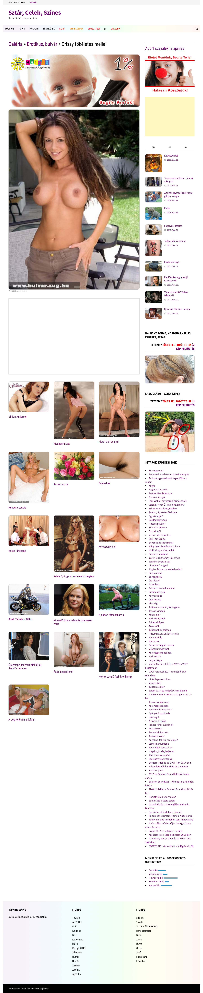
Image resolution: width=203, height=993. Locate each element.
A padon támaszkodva (111, 615)
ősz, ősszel (154, 580)
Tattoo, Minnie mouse (175, 241)
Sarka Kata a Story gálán (162, 800)
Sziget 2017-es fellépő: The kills (165, 831)
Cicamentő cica (157, 592)
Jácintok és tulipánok (160, 709)
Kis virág (153, 603)
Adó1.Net (77, 922)
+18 (74, 926)
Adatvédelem (28, 988)
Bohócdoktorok (143, 930)
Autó (138, 952)
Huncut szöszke (17, 507)
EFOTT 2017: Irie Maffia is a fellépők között (171, 846)
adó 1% (140, 917)
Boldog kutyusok (158, 519)
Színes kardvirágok (159, 743)
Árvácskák (154, 626)
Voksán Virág (158, 874)
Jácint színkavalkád (159, 755)
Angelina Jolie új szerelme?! (163, 739)
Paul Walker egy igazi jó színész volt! (176, 279)
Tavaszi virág (155, 637)
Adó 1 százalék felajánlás (164, 48)
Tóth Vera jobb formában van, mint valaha (171, 819)
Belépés (33, 2)
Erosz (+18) (94, 28)
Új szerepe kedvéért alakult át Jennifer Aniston (24, 666)
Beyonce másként (158, 554)
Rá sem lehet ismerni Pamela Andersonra (170, 815)
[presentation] (153, 147)
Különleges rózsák (158, 705)
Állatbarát (77, 952)
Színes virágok (156, 622)
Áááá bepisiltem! (63, 671)
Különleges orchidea (160, 679)
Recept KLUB (78, 948)
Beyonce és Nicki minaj (161, 542)
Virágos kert (155, 683)
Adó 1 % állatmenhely (147, 926)
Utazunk (115, 28)
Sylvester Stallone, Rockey (177, 309)
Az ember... (154, 584)
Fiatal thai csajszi (109, 441)
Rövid (22, 28)
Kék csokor (154, 614)
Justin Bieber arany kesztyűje (164, 557)
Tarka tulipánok (157, 618)
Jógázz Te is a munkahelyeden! (165, 569)
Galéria (15, 44)
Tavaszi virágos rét (158, 732)
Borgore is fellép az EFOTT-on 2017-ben (170, 762)
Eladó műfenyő (171, 262)
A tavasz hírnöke (157, 721)
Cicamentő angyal (158, 565)
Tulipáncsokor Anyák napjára (164, 607)
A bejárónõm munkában (21, 719)
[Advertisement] (170, 116)
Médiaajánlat (41, 988)
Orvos (139, 948)
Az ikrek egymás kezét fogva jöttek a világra (178, 194)
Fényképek (49, 28)
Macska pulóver (157, 523)
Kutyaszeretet (171, 155)
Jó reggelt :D (155, 576)
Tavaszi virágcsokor (159, 702)
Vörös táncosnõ (17, 550)
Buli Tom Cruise (157, 538)
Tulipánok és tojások (160, 629)
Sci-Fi (62, 28)
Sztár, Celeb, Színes (34, 12)
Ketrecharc (77, 939)
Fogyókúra (141, 956)
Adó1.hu (76, 974)
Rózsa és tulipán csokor (161, 645)
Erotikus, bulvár (42, 44)
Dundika (157, 870)
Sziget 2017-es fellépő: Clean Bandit (168, 690)
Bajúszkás (104, 483)
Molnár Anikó (163, 877)
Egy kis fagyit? (156, 516)
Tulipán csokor (157, 686)
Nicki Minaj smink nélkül (162, 550)
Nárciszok (154, 641)
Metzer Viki (160, 885)
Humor (75, 956)
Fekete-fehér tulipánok (161, 724)
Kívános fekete (62, 443)
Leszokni (140, 961)
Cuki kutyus (155, 599)
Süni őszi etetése (158, 527)
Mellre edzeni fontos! (160, 535)
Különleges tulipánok (160, 652)
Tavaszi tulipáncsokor (160, 747)
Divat (138, 935)
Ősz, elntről (155, 531)
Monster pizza (156, 770)
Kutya (167, 208)
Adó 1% (76, 969)
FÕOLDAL (9, 28)
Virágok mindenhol (159, 648)
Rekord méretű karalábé (162, 588)
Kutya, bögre (155, 660)
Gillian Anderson (17, 416)
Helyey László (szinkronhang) (115, 676)
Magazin (34, 28)
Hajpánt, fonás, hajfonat (161, 751)
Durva (139, 943)
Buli (74, 935)
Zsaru (139, 939)
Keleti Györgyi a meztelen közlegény (74, 576)
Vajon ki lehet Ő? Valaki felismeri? (166, 504)
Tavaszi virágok (157, 610)
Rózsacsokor (61, 484)
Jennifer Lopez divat (159, 561)
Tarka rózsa (155, 656)
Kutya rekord (155, 573)
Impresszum (14, 988)
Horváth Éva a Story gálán (162, 796)
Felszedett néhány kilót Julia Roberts (168, 766)
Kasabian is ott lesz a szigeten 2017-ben (170, 834)
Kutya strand (155, 595)
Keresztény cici (107, 546)
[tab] (153, 147)
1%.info (76, 917)
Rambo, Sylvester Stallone (163, 512)
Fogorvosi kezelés (173, 225)
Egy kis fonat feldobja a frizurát (165, 812)
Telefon (76, 965)
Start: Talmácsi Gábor (20, 619)
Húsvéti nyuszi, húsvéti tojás (164, 633)
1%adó (139, 922)
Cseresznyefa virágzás (160, 758)
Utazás (75, 961)
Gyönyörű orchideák (159, 713)
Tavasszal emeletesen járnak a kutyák (169, 474)
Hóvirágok (154, 717)
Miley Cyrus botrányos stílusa (164, 546)
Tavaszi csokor (156, 736)
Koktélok (76, 930)
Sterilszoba (76, 28)
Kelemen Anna (159, 881)
